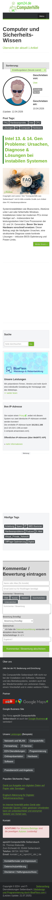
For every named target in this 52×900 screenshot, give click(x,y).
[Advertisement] (26, 292)
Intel (31, 123)
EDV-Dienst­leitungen (14, 751)
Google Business (36, 719)
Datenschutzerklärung (25, 629)
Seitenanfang (42, 886)
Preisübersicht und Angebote (18, 770)
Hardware (37, 128)
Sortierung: (12, 65)
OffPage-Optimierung (15, 542)
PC (16, 128)
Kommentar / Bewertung (13, 594)
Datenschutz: (8, 626)
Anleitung (9, 526)
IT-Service (26, 746)
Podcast (30, 531)
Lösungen (8, 128)
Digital (31, 542)
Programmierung (38, 751)
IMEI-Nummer (35, 526)
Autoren (22, 831)
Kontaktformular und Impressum (20, 861)
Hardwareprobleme (14, 531)
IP (25, 526)
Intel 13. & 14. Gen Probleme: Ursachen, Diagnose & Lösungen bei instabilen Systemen (27, 149)
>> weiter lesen (10, 393)
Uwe (35, 83)
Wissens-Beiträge (29, 828)
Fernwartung (10, 746)
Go (31, 344)
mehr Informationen (14, 444)
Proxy (21, 415)
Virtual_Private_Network (17, 536)
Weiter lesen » (41, 244)
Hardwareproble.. (18, 123)
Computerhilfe (37, 741)
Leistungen (16, 734)
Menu (41, 16)
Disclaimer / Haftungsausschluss (20, 872)
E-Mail (39, 531)
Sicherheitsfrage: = (13, 635)
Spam (19, 526)
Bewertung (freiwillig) (12, 617)
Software (8, 761)
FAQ (6, 123)
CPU (37, 123)
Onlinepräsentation (13, 756)
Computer (25, 128)
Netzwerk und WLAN (14, 741)
